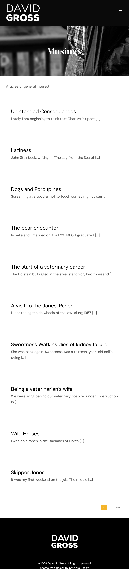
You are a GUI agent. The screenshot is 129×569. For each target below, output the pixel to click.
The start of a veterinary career (48, 266)
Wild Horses (25, 433)
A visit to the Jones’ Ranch (42, 305)
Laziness (21, 150)
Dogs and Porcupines (36, 189)
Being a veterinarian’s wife (42, 389)
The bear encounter (34, 228)
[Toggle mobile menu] (121, 12)
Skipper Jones (28, 472)
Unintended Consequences (43, 111)
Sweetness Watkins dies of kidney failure (59, 344)
